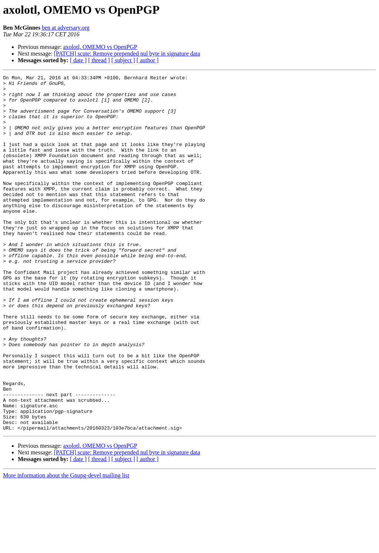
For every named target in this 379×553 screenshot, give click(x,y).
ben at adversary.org (66, 27)
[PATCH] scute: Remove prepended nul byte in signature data (127, 53)
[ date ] (78, 60)
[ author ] (148, 60)
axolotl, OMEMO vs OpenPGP (100, 47)
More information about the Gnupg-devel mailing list (66, 546)
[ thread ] (99, 60)
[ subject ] (123, 60)
